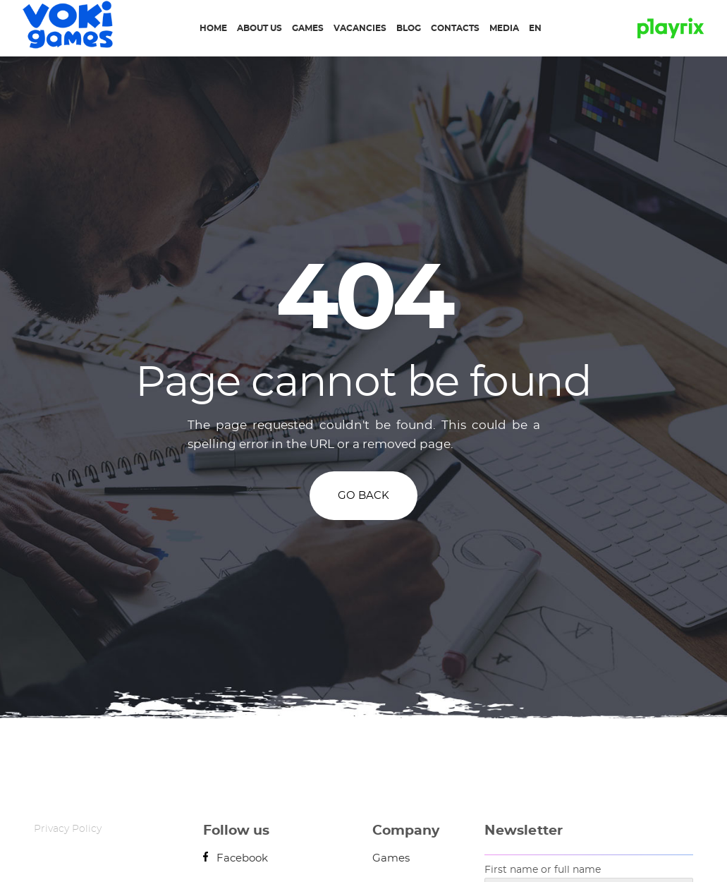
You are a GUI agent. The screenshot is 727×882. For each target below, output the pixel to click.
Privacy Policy (68, 829)
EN (535, 28)
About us (259, 28)
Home (213, 28)
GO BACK (363, 495)
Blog (408, 28)
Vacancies (360, 28)
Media (504, 28)
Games (308, 28)
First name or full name (542, 870)
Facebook (235, 858)
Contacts (455, 28)
